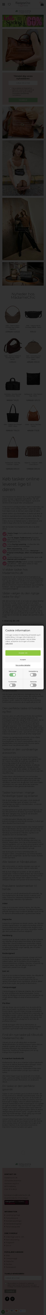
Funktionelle (13, 684)
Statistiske (33, 684)
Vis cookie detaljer (23, 665)
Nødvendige (12, 674)
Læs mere (9, 643)
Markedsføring (33, 674)
